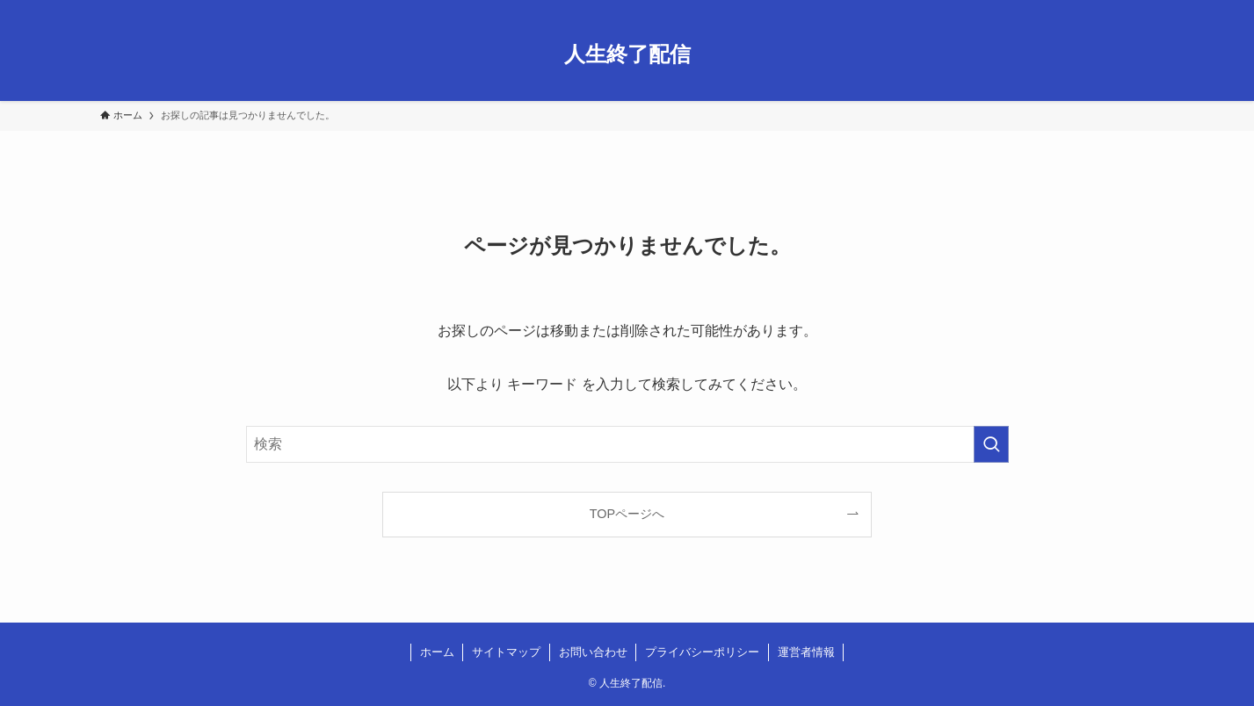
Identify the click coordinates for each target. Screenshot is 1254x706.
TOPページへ (627, 514)
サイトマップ (506, 652)
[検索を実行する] (991, 444)
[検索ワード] (627, 444)
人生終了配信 (627, 54)
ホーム (437, 652)
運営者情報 (806, 652)
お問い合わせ (593, 652)
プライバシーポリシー (702, 652)
